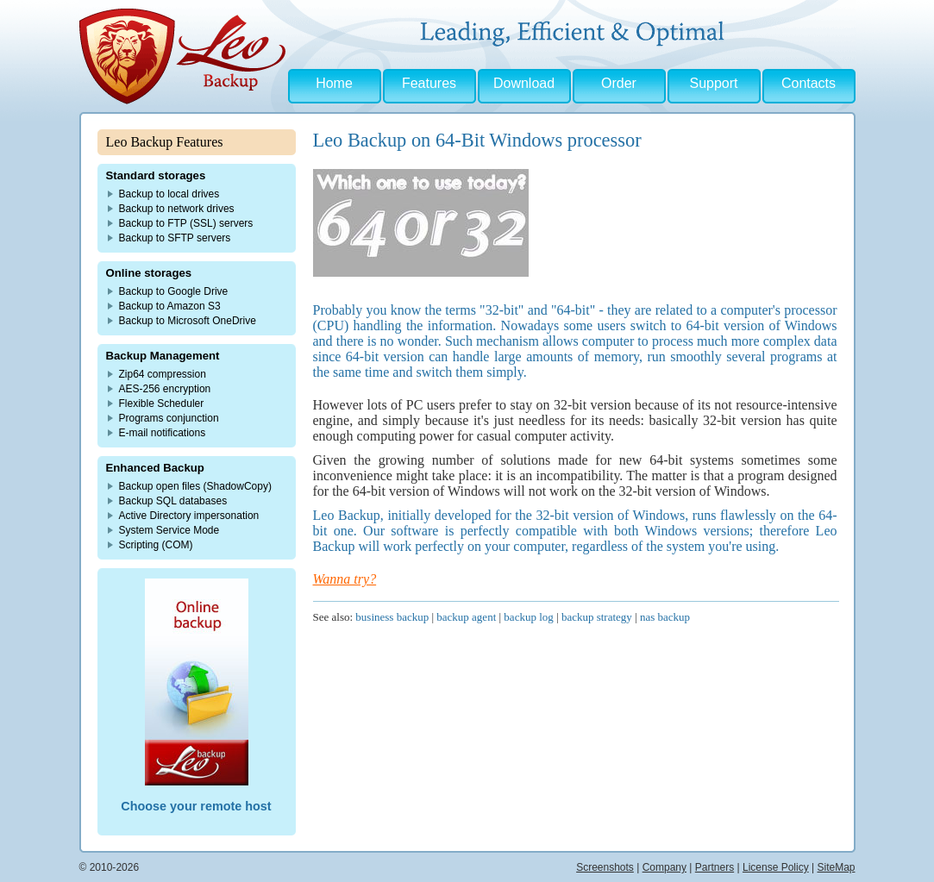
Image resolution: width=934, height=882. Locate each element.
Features (429, 83)
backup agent (466, 616)
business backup (392, 616)
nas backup (665, 616)
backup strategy (596, 616)
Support (713, 83)
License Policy (776, 867)
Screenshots (605, 867)
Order (618, 83)
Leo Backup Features (164, 141)
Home (334, 83)
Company (664, 867)
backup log (528, 616)
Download (524, 83)
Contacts (808, 83)
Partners (714, 867)
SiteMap (836, 867)
